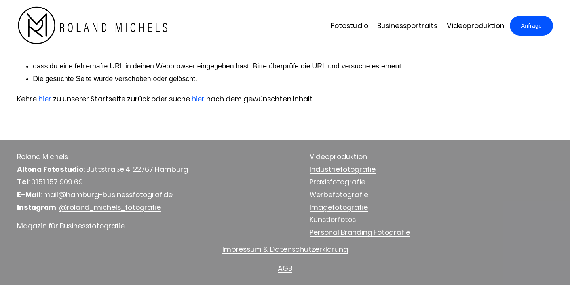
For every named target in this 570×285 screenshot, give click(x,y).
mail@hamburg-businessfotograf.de (108, 195)
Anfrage (531, 26)
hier (44, 99)
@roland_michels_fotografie (110, 207)
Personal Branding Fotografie (360, 232)
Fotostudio (349, 25)
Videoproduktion (475, 25)
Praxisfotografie (337, 182)
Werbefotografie (339, 195)
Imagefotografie (339, 207)
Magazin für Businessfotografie (71, 226)
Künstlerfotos (333, 219)
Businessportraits (407, 25)
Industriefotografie (343, 169)
